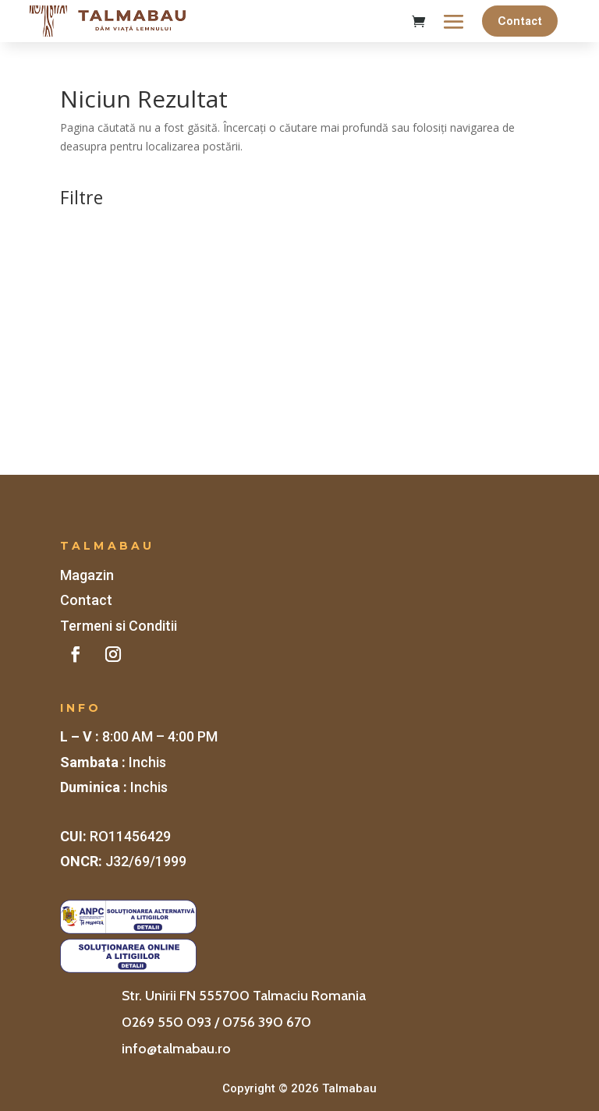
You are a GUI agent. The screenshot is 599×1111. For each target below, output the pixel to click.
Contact (520, 21)
